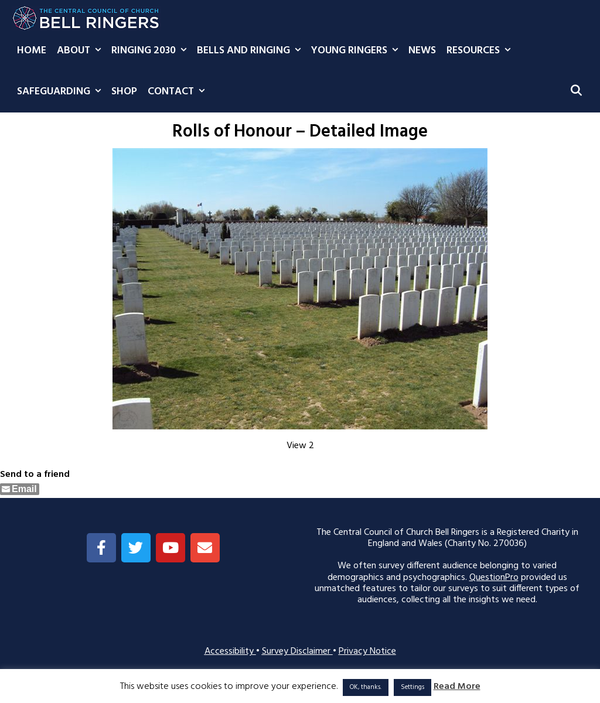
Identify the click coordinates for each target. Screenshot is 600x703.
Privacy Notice (367, 651)
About (81, 50)
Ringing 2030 (151, 50)
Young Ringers (357, 50)
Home (31, 50)
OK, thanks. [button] (365, 687)
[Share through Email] (19, 489)
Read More (457, 686)
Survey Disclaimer (297, 651)
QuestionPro (494, 577)
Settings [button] (412, 687)
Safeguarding (61, 91)
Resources (481, 50)
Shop (124, 91)
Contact (179, 91)
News (422, 50)
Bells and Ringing (251, 50)
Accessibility (230, 651)
